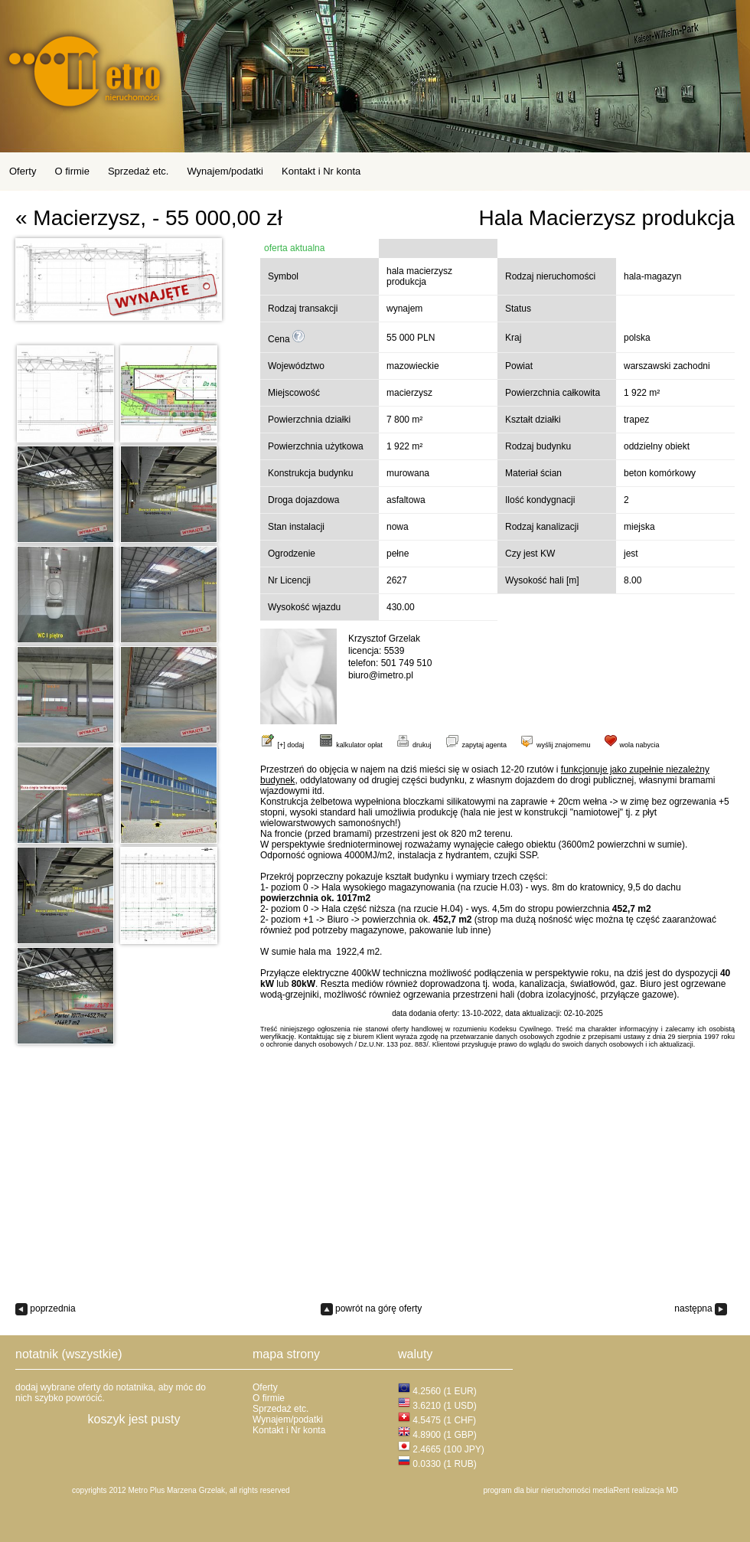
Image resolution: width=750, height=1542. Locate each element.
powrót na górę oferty (371, 1308)
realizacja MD (654, 1490)
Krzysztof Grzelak (384, 638)
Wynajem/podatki (225, 171)
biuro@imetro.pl (380, 675)
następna (700, 1308)
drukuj (413, 745)
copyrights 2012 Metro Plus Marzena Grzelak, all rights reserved (181, 1490)
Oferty (22, 171)
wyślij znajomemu (555, 745)
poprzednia (45, 1308)
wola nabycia (632, 745)
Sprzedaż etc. (138, 171)
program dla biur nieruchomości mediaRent (556, 1490)
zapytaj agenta (476, 745)
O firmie (72, 171)
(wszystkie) (91, 1354)
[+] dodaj (291, 745)
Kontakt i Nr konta (321, 171)
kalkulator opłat (350, 745)
